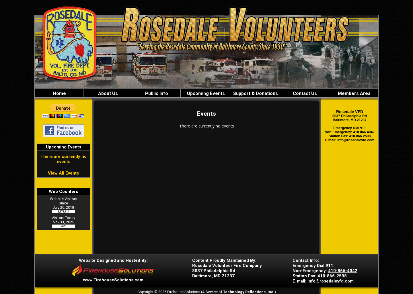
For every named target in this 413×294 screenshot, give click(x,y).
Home (59, 93)
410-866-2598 (332, 275)
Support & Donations (255, 93)
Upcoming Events (205, 93)
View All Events (63, 173)
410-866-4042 (342, 270)
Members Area (354, 93)
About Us (107, 93)
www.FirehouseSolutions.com (113, 280)
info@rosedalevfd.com (330, 281)
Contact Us (304, 93)
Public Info (156, 93)
